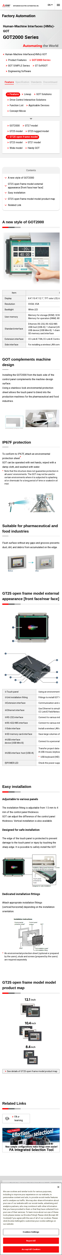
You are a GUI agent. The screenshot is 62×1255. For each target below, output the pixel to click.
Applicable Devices (39, 105)
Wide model (16, 148)
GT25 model (16, 131)
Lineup (27, 94)
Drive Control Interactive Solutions (28, 99)
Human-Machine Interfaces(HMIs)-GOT (26, 54)
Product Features (17, 60)
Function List (16, 105)
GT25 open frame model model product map (31, 198)
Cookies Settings (31, 1232)
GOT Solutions (44, 94)
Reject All (31, 1241)
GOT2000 (15, 125)
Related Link (14, 205)
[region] (31, 1219)
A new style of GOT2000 (21, 177)
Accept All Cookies (31, 1249)
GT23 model (16, 142)
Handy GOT (34, 148)
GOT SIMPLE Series (19, 65)
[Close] (58, 1187)
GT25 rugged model (38, 131)
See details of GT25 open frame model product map (31, 1071)
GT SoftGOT (41, 65)
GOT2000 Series (41, 60)
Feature (9, 82)
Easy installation (16, 192)
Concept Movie (18, 111)
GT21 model (34, 142)
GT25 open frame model (24, 136)
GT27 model (31, 125)
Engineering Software (19, 71)
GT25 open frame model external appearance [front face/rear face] (25, 186)
